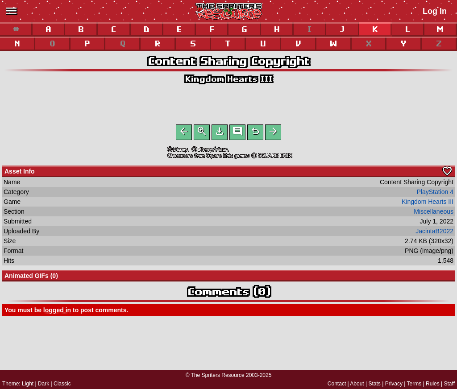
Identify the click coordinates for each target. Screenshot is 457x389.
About (357, 384)
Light (27, 384)
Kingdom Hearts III (228, 78)
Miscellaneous (433, 213)
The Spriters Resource (218, 375)
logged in (57, 311)
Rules (433, 384)
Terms (414, 384)
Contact (337, 384)
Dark (43, 384)
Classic (62, 384)
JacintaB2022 (434, 232)
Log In (435, 11)
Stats (375, 384)
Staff (449, 384)
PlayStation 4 (435, 193)
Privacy (394, 384)
